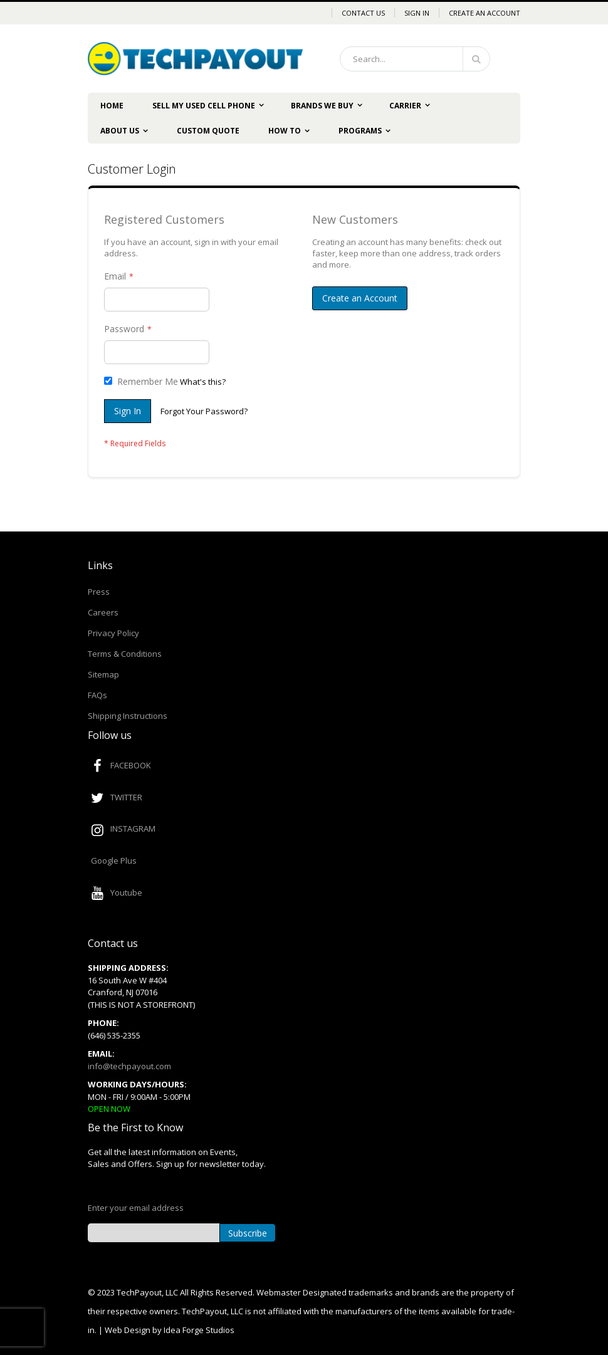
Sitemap (103, 674)
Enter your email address (136, 1207)
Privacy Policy (113, 633)
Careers (103, 612)
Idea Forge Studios (199, 1330)
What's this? (203, 381)
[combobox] (415, 58)
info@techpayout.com (129, 1066)
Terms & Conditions (125, 653)
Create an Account (484, 13)
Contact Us (363, 13)
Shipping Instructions (127, 715)
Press (99, 591)
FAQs (97, 695)
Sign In (416, 13)
